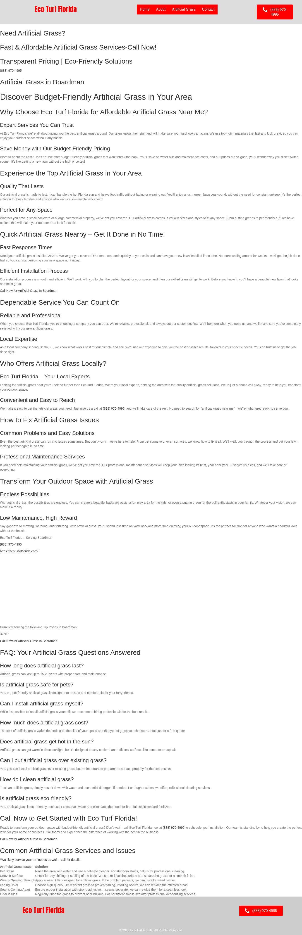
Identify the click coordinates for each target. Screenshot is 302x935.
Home (145, 9)
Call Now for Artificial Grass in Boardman (28, 290)
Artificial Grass (183, 9)
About (160, 9)
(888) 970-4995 (11, 70)
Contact (208, 9)
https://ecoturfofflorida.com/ (19, 551)
